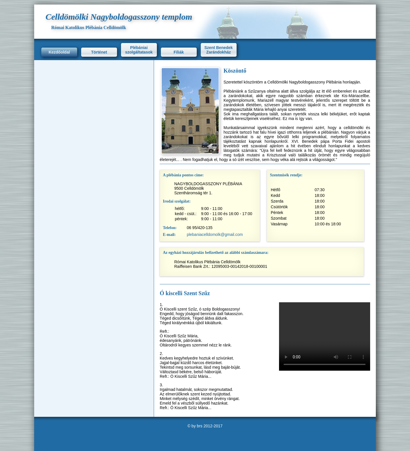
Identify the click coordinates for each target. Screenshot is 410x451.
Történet (99, 52)
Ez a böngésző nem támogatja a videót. (324, 336)
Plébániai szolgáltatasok (139, 49)
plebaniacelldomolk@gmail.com (215, 234)
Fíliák (179, 52)
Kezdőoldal (59, 52)
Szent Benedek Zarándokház (218, 49)
